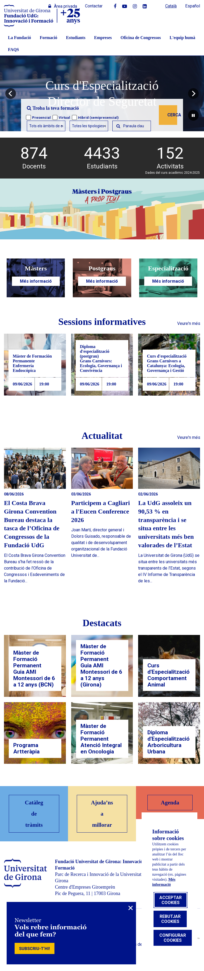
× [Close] (131, 908)
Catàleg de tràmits (34, 813)
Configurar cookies (172, 938)
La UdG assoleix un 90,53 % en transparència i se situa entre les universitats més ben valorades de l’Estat (166, 524)
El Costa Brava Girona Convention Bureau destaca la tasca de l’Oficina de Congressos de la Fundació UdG (32, 524)
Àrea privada (62, 6)
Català (171, 6)
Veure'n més (188, 323)
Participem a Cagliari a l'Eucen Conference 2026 (100, 511)
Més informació (36, 281)
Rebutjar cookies (170, 919)
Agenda (170, 802)
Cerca (172, 114)
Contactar (94, 6)
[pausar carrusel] (193, 115)
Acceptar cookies (170, 900)
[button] (10, 93)
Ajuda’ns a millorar (102, 813)
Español (192, 6)
